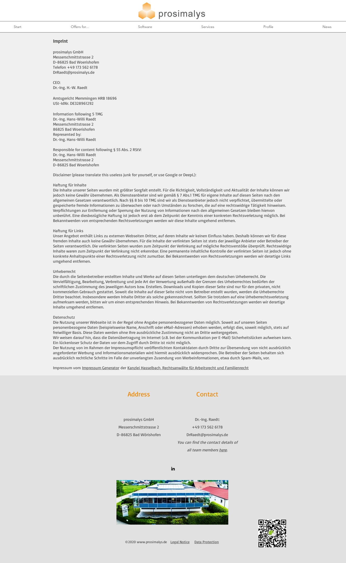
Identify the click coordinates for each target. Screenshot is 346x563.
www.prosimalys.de (152, 542)
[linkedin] (173, 468)
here (223, 449)
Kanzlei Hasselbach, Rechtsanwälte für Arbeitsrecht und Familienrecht (188, 367)
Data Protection (206, 542)
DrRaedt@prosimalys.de (74, 72)
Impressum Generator (100, 367)
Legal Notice (180, 542)
